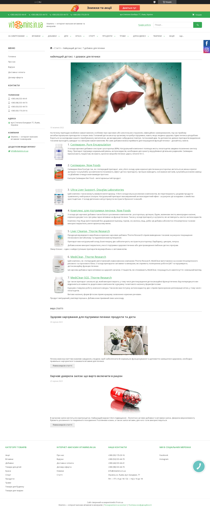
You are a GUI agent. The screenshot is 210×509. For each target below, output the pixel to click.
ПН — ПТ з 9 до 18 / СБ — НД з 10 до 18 (125, 478)
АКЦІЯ (171, 36)
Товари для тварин (14, 490)
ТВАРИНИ (157, 36)
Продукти (9, 478)
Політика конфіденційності (140, 505)
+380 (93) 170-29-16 (116, 455)
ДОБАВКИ (52, 36)
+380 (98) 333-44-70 (116, 467)
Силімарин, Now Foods (85, 165)
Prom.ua (119, 502)
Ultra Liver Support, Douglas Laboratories (97, 189)
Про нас (11, 61)
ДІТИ (66, 36)
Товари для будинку (14, 486)
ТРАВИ (123, 36)
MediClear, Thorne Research (88, 257)
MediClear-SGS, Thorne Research (91, 277)
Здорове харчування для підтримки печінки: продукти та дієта (93, 317)
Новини (60, 471)
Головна (12, 56)
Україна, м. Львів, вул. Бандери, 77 (124, 474)
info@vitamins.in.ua (19, 151)
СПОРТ (92, 36)
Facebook (164, 455)
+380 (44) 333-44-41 (116, 463)
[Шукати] (197, 25)
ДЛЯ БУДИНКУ (139, 36)
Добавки (9, 463)
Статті (57, 48)
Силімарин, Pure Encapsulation (90, 144)
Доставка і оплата (16, 72)
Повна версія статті (62, 365)
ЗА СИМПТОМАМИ (16, 36)
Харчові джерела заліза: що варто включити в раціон (86, 376)
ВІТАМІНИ (36, 36)
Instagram (164, 459)
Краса (8, 471)
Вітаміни (9, 459)
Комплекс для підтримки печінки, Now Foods (100, 210)
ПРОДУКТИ (107, 36)
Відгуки (11, 67)
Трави (8, 482)
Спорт (8, 474)
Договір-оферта (15, 77)
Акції (7, 455)
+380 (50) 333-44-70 (116, 459)
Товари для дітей (13, 467)
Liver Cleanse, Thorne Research (90, 231)
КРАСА (78, 36)
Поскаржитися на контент (115, 505)
